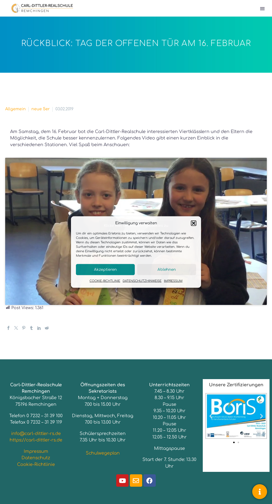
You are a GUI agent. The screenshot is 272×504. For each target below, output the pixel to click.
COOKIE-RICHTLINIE (105, 281)
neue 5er (40, 109)
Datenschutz (36, 457)
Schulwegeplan (103, 453)
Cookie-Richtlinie (36, 464)
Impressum (36, 451)
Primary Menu (262, 8)
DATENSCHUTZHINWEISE (142, 281)
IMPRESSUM (173, 281)
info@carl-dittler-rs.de (36, 433)
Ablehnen (167, 269)
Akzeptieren (105, 269)
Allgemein (15, 109)
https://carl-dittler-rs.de (36, 439)
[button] (193, 223)
